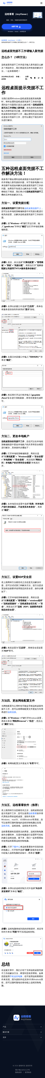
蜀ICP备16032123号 (22, 1070)
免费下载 (16, 26)
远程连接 (12, 712)
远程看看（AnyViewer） (8, 40)
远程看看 (33, 813)
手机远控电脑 (16, 976)
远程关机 (5, 825)
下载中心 (16, 846)
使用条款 (28, 1072)
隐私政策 (18, 1072)
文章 (19, 40)
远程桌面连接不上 (32, 208)
